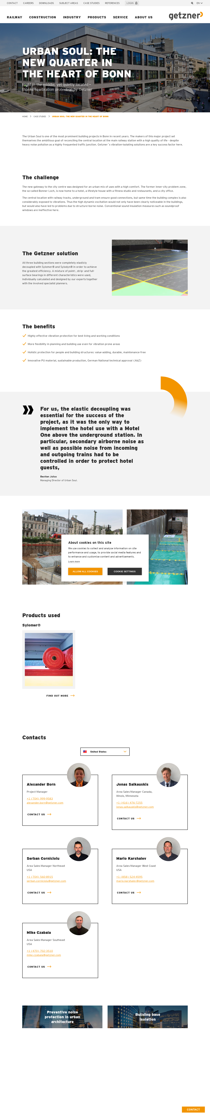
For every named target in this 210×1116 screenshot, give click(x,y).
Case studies (91, 3)
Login (132, 3)
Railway (14, 17)
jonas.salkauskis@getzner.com (135, 806)
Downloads (46, 3)
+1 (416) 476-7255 (129, 802)
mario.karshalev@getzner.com (135, 881)
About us (144, 17)
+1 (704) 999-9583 (40, 798)
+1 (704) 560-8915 (40, 876)
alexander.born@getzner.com (45, 802)
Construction (42, 17)
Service (120, 17)
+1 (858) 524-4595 (129, 876)
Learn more (74, 561)
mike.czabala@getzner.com (44, 955)
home (25, 116)
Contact (12, 3)
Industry (72, 17)
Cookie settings (125, 571)
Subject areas (68, 3)
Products (97, 17)
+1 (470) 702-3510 (40, 951)
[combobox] (200, 3)
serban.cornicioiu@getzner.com (46, 881)
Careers (28, 3)
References (112, 3)
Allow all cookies (85, 571)
